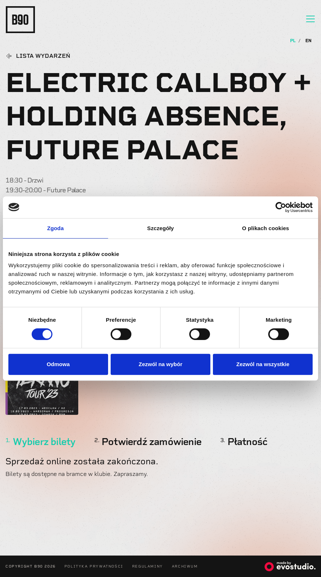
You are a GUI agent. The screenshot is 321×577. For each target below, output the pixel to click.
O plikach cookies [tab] (265, 228)
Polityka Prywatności (93, 566)
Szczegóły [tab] (160, 228)
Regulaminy (147, 566)
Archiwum (185, 566)
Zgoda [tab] (55, 228)
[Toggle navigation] (310, 19)
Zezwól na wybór (160, 364)
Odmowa (58, 364)
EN (308, 40)
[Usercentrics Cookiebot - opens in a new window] (281, 207)
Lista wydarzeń (43, 56)
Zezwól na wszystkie (262, 364)
